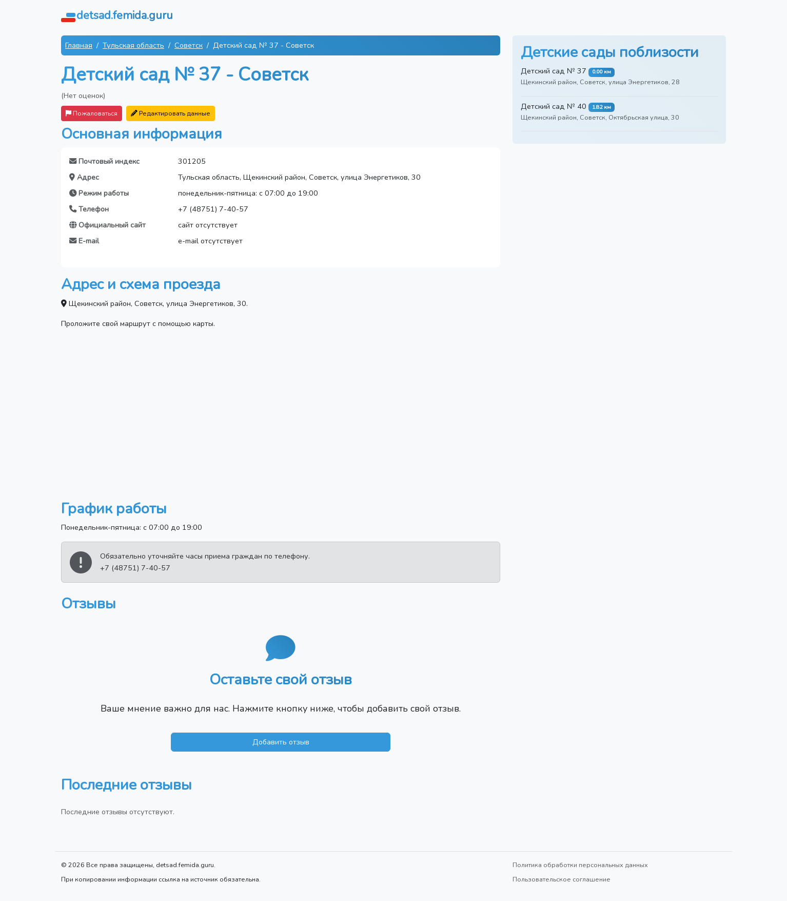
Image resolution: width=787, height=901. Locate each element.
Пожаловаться (91, 113)
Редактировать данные (170, 113)
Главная (78, 45)
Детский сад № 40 (553, 106)
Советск (188, 45)
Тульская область (133, 45)
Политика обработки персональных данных (580, 864)
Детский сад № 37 (553, 71)
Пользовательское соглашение (562, 879)
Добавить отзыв (280, 742)
